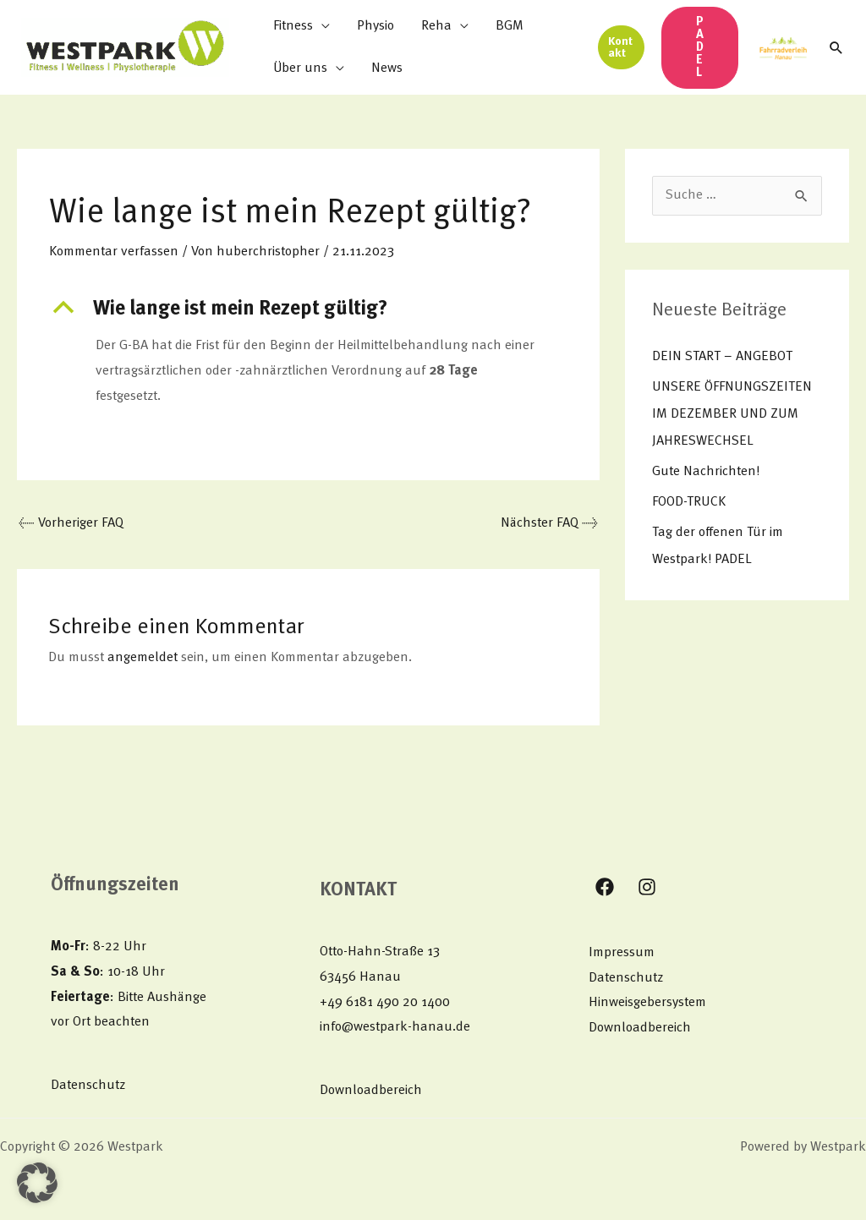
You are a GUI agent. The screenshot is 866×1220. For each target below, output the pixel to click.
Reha (436, 26)
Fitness (293, 26)
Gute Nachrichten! (705, 472)
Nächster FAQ (549, 523)
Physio (375, 26)
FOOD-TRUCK (689, 502)
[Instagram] (647, 887)
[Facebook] (605, 887)
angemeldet (142, 658)
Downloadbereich (371, 1090)
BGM (509, 26)
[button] (621, 47)
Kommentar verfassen (113, 252)
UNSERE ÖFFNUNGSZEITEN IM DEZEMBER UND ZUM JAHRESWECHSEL (732, 414)
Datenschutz (88, 1085)
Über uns (300, 68)
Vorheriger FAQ (71, 523)
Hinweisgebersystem (647, 1002)
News (387, 68)
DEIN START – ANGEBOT (722, 357)
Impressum (622, 953)
